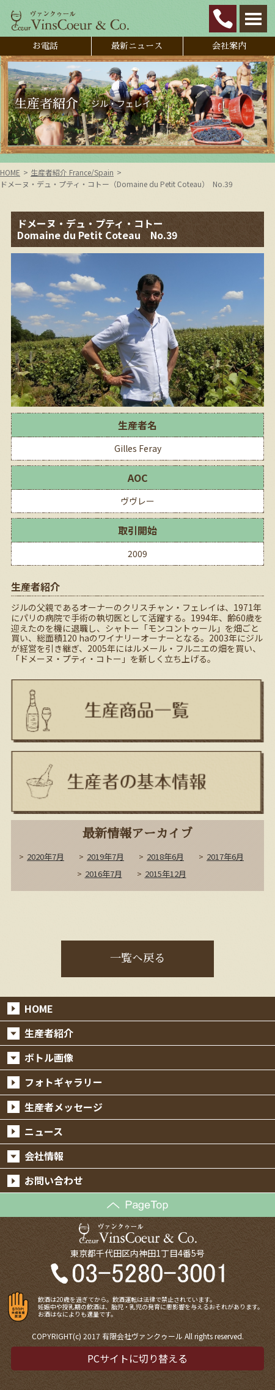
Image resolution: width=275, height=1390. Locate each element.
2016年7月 (103, 873)
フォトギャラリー (63, 1081)
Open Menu (253, 18)
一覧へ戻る (137, 958)
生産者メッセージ (63, 1107)
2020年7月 (45, 856)
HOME (10, 172)
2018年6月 (165, 856)
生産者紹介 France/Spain (72, 172)
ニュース (43, 1131)
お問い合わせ (53, 1180)
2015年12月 (165, 873)
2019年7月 (105, 856)
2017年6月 (225, 856)
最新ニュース (137, 46)
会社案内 (229, 46)
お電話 (45, 46)
